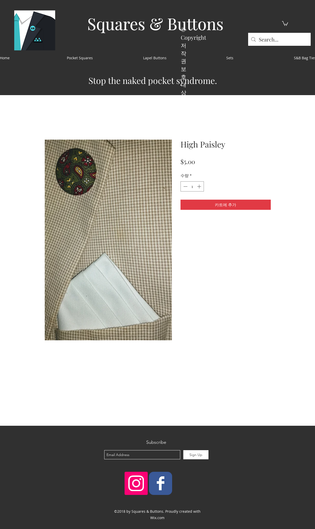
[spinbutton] (192, 186)
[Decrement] (184, 186)
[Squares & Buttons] (160, 483)
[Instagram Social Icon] (136, 483)
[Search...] (279, 39)
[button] (285, 23)
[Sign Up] (195, 454)
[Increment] (199, 186)
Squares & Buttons (155, 23)
